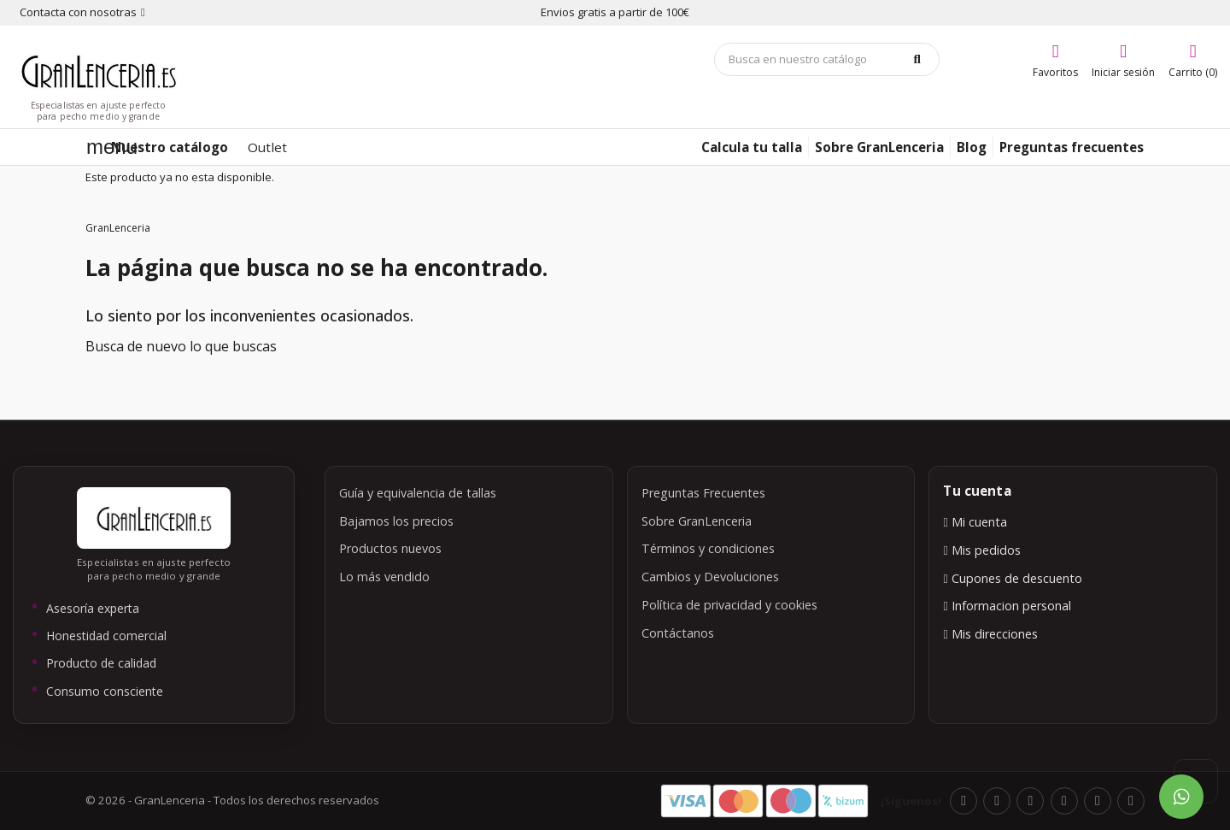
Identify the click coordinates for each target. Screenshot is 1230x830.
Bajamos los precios (396, 521)
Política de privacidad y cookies (729, 605)
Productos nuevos (390, 548)
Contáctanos (677, 633)
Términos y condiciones (708, 548)
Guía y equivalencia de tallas (417, 493)
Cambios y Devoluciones (710, 576)
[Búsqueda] (827, 59)
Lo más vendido (384, 576)
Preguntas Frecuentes (703, 493)
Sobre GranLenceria (696, 521)
